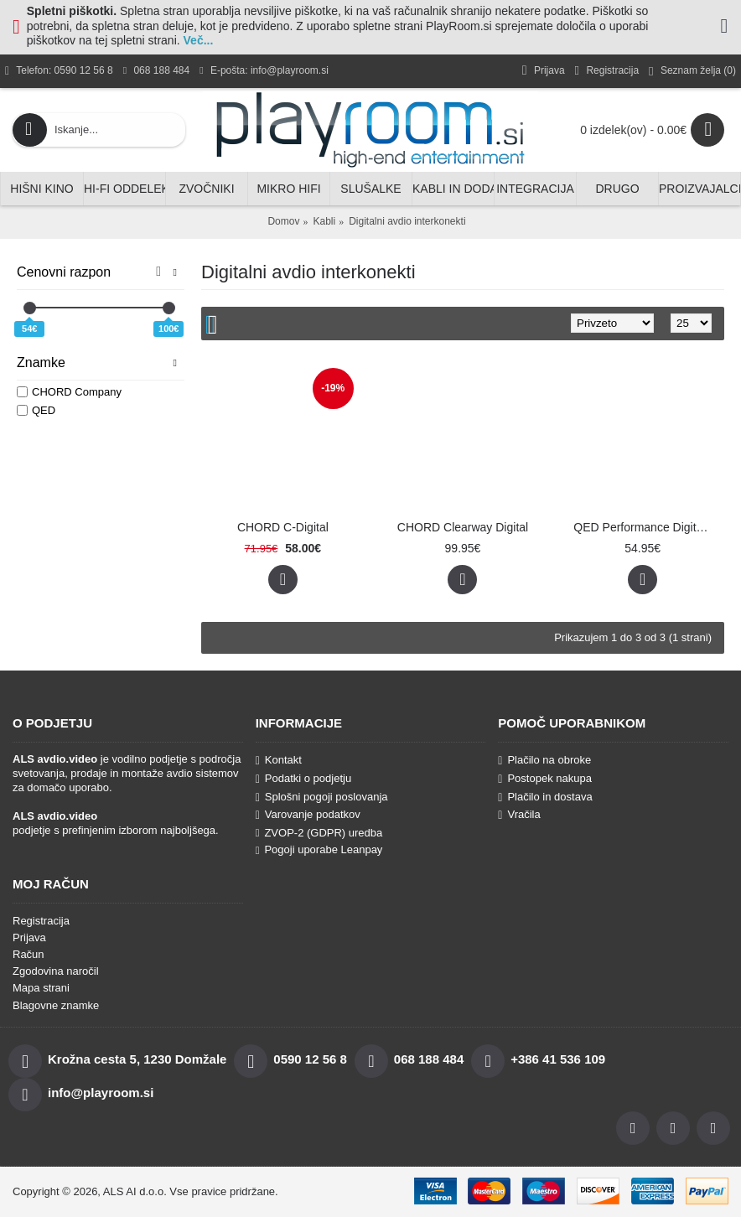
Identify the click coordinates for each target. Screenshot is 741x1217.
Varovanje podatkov (308, 814)
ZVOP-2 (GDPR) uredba (319, 832)
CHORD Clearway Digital (462, 527)
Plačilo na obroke (544, 760)
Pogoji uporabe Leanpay (319, 849)
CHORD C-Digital (283, 527)
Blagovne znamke (56, 1005)
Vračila (519, 814)
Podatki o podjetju (303, 778)
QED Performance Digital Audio (645, 527)
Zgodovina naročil (56, 971)
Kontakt (279, 760)
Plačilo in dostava (545, 797)
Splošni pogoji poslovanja (322, 797)
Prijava (29, 937)
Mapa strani (41, 987)
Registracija (41, 920)
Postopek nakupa (545, 778)
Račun (28, 954)
